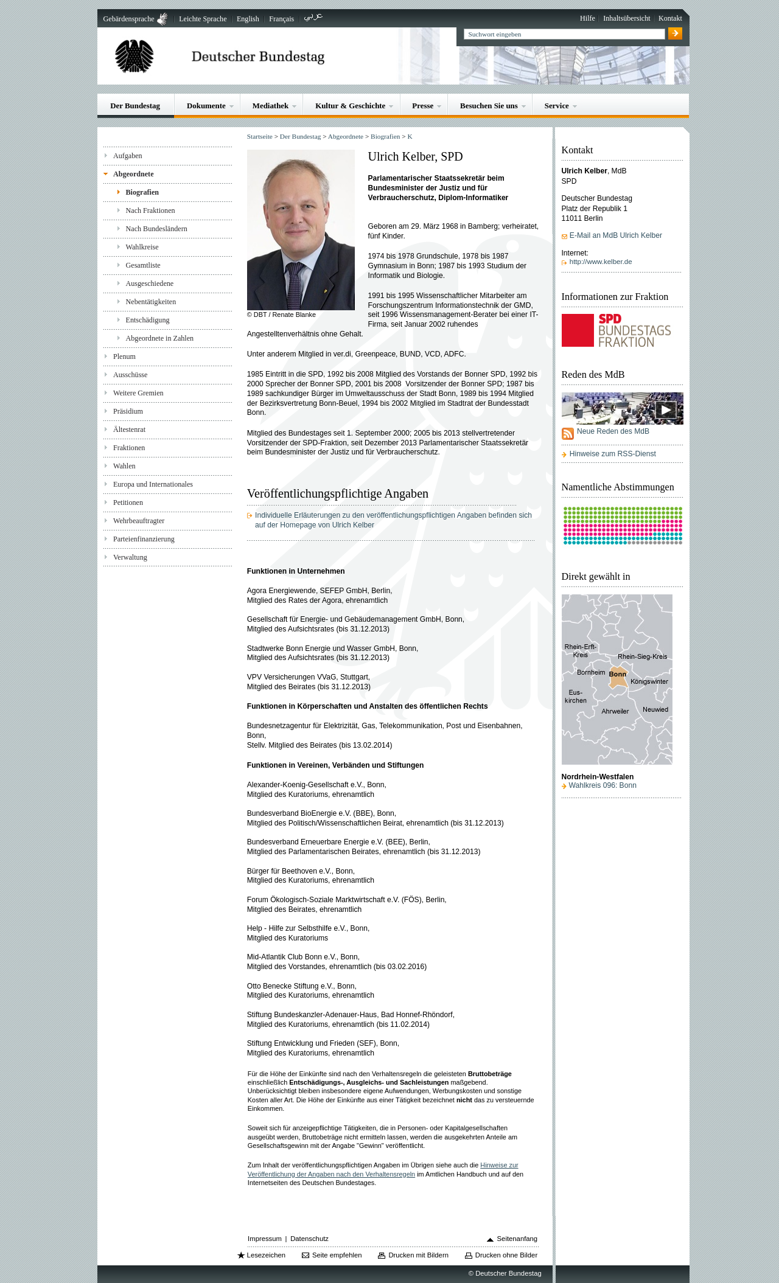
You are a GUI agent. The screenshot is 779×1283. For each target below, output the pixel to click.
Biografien (142, 192)
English (248, 19)
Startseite (260, 136)
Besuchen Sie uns (489, 105)
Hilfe (587, 18)
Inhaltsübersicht (626, 18)
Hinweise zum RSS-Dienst (613, 454)
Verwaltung (130, 557)
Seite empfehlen (337, 1255)
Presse (422, 105)
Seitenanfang (517, 1238)
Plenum (124, 356)
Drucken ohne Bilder (506, 1255)
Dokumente (206, 105)
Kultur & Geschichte (350, 105)
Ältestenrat (129, 429)
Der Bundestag (135, 105)
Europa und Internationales (153, 484)
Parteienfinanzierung (144, 539)
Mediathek (271, 105)
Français (281, 19)
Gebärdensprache (129, 19)
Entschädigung (148, 320)
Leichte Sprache (202, 19)
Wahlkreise (142, 247)
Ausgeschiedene (150, 283)
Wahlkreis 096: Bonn (603, 785)
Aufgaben (127, 155)
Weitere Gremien (138, 393)
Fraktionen (129, 447)
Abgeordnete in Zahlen (160, 338)
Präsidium (128, 411)
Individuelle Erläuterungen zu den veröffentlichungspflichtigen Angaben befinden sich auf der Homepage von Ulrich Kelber (393, 520)
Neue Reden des (613, 431)
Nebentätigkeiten (151, 301)
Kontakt (670, 18)
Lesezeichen (266, 1255)
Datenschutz (309, 1238)
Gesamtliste (143, 265)
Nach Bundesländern (156, 228)
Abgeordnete (133, 174)
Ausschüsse (130, 374)
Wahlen (124, 466)
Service (557, 105)
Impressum (265, 1238)
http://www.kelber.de (601, 261)
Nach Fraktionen (150, 210)
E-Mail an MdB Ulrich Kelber (616, 235)
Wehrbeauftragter (138, 520)
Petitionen (128, 502)
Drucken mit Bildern (418, 1255)
